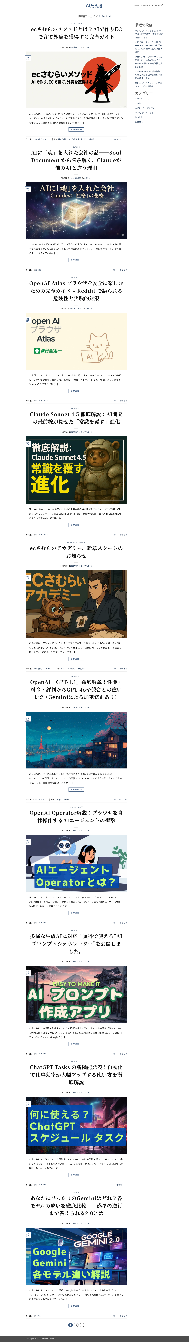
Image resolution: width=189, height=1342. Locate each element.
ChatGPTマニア (76, 278)
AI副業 (91, 139)
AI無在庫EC (81, 668)
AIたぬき (94, 5)
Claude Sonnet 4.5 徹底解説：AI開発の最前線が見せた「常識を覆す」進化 (148, 74)
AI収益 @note (147, 5)
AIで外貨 (71, 668)
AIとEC (84, 139)
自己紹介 (139, 121)
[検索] (162, 5)
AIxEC (63, 668)
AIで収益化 (62, 139)
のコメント (121, 1184)
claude (76, 147)
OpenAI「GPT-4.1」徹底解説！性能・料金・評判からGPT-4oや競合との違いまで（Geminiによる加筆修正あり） (76, 689)
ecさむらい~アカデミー (76, 542)
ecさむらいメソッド (76, 24)
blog (157, 5)
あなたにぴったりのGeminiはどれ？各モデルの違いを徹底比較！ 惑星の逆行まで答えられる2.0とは (76, 1205)
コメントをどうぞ (120, 139)
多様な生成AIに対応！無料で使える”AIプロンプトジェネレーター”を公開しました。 (76, 943)
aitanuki (105, 16)
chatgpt (58, 799)
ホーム (137, 5)
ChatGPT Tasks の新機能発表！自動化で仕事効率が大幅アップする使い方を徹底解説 (76, 1074)
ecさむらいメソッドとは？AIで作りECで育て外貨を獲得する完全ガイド (149, 33)
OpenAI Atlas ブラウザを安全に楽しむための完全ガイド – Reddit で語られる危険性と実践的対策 (76, 290)
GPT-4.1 (67, 799)
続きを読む (76, 129)
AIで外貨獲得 (74, 139)
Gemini (76, 1193)
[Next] (82, 1325)
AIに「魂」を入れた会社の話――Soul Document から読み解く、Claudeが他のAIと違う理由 (76, 160)
